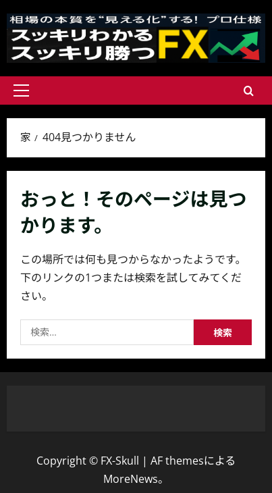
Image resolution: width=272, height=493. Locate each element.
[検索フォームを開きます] (249, 91)
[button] (21, 90)
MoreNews (130, 478)
